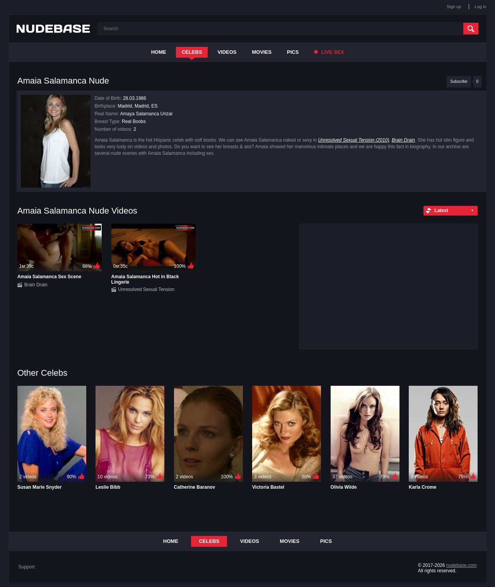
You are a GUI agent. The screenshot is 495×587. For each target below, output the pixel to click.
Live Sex (329, 52)
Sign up (454, 6)
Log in (480, 6)
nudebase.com (461, 565)
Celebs (192, 52)
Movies (262, 52)
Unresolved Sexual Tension (146, 289)
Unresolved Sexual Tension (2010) (353, 140)
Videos (226, 52)
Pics (293, 52)
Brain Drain (403, 140)
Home (158, 52)
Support (27, 567)
